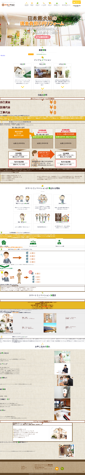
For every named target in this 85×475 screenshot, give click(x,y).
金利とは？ (50, 4)
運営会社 (22, 468)
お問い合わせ (23, 467)
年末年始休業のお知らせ (41, 54)
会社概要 (22, 466)
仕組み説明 (26, 4)
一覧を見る (2, 55)
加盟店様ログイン (57, 4)
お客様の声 (37, 4)
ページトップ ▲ (42, 460)
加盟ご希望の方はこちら (66, 4)
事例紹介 (32, 4)
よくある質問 (43, 4)
